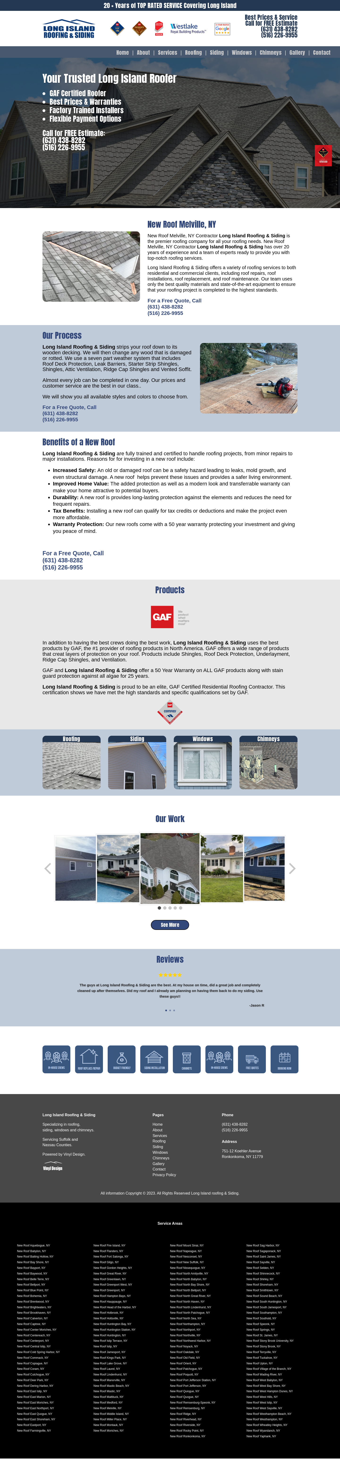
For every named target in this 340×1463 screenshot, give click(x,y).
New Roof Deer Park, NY (32, 1384)
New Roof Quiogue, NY (185, 1395)
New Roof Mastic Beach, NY (111, 1390)
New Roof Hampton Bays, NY (112, 1300)
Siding (217, 52)
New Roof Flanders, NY (108, 1255)
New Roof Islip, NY (105, 1351)
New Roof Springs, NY (260, 1334)
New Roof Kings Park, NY (110, 1362)
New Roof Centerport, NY (33, 1345)
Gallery (297, 52)
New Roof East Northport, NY (35, 1412)
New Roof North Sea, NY (185, 1323)
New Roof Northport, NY (185, 1334)
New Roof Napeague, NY (186, 1255)
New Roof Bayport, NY (31, 1272)
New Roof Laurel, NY (107, 1373)
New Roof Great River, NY (110, 1278)
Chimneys (270, 52)
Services (167, 52)
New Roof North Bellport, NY (188, 1294)
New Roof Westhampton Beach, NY (269, 1418)
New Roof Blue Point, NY (33, 1294)
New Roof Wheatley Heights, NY (266, 1429)
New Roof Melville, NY (108, 1412)
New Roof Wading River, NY (264, 1379)
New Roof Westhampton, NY (264, 1423)
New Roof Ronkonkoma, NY (187, 1440)
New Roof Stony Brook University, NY (270, 1345)
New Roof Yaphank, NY (261, 1440)
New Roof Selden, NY (260, 1272)
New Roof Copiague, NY (32, 1367)
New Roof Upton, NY (259, 1367)
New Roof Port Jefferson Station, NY (193, 1384)
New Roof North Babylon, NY (188, 1283)
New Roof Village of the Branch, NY (268, 1373)
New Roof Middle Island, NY (111, 1418)
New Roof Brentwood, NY (33, 1306)
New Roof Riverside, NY (185, 1429)
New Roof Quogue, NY (184, 1401)
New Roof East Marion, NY (34, 1401)
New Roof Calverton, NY (32, 1323)
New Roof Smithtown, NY (262, 1294)
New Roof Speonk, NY (260, 1328)
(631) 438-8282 (279, 29)
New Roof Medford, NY (108, 1407)
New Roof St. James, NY (262, 1340)
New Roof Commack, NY (32, 1362)
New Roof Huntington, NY (110, 1340)
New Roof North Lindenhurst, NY (190, 1311)
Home (122, 52)
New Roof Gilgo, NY (106, 1266)
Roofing (193, 52)
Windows (242, 52)
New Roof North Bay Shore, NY (190, 1289)
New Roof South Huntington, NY (266, 1306)
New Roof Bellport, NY (31, 1289)
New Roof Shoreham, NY (262, 1289)
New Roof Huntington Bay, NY (113, 1328)
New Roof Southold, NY (261, 1323)
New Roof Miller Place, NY (110, 1423)
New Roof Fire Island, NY (109, 1250)
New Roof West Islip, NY (261, 1407)
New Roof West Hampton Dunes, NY (269, 1395)
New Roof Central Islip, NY (34, 1351)
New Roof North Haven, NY (187, 1306)
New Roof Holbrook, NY (108, 1317)
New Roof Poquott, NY (184, 1379)
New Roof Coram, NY (30, 1373)
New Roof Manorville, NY (109, 1384)
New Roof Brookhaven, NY (34, 1317)
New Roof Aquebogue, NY (33, 1250)
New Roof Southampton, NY (264, 1317)
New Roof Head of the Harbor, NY (115, 1311)
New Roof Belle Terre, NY (33, 1283)
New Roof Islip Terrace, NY (111, 1345)
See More (170, 924)
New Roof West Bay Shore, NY (266, 1390)
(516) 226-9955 (279, 35)
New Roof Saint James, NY (263, 1261)
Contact (322, 52)
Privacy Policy (164, 1179)
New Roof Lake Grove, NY (110, 1367)
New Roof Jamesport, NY (109, 1356)
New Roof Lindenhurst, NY (110, 1379)
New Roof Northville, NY (185, 1340)
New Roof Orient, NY (183, 1367)
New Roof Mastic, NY (107, 1395)
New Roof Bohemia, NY (32, 1300)
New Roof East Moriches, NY (35, 1407)
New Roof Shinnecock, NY (263, 1278)
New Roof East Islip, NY (32, 1395)
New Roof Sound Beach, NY (264, 1300)
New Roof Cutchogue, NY (33, 1379)
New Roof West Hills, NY (262, 1401)
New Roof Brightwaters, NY (34, 1311)
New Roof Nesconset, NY (186, 1261)
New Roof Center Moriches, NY (36, 1334)
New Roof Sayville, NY (260, 1266)
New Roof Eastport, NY (31, 1429)
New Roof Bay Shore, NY (33, 1266)
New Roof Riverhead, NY (186, 1423)
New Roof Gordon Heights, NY (113, 1272)
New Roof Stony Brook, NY (263, 1351)
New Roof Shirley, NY (260, 1283)
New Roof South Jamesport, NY (266, 1311)
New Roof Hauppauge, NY (110, 1306)
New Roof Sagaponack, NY (263, 1255)
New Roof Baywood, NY (32, 1278)
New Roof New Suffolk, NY (187, 1266)
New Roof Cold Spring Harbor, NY (38, 1356)
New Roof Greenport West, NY (113, 1289)
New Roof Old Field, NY (185, 1362)
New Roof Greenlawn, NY (110, 1283)
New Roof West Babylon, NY (264, 1384)
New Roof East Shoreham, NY (36, 1423)
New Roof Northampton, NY (187, 1328)
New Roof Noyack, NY (184, 1351)
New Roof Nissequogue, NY (187, 1272)
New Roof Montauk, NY (108, 1429)
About (143, 52)
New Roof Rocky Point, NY (187, 1435)
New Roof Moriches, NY (109, 1435)
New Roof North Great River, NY (190, 1300)
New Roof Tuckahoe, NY (261, 1362)
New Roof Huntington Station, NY (115, 1334)
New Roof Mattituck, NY (108, 1401)
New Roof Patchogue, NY (186, 1373)
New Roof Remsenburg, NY (187, 1412)
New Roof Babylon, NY (31, 1255)
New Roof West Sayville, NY (264, 1412)
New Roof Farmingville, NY (34, 1435)
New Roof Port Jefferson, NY (188, 1390)
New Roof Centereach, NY (33, 1340)
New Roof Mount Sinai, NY (187, 1250)
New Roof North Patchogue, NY (190, 1317)
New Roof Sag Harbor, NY (263, 1250)
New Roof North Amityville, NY (189, 1278)
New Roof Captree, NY (31, 1328)
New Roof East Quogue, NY (34, 1418)
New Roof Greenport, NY (109, 1294)
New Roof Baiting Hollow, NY (35, 1261)
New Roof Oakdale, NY (184, 1356)
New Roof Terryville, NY (261, 1356)
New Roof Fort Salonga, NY (111, 1261)
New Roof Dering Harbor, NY (35, 1390)
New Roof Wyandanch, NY (263, 1435)
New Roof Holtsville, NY (108, 1323)
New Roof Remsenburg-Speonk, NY (193, 1407)
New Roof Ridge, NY (183, 1418)
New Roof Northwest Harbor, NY (190, 1345)
